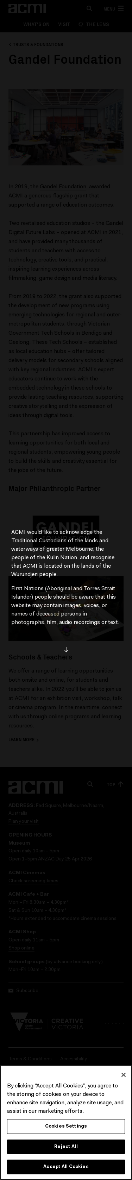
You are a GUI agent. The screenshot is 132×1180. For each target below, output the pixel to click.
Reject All (65, 1146)
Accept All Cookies (65, 1167)
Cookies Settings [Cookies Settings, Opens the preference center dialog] (66, 1126)
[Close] (123, 1075)
